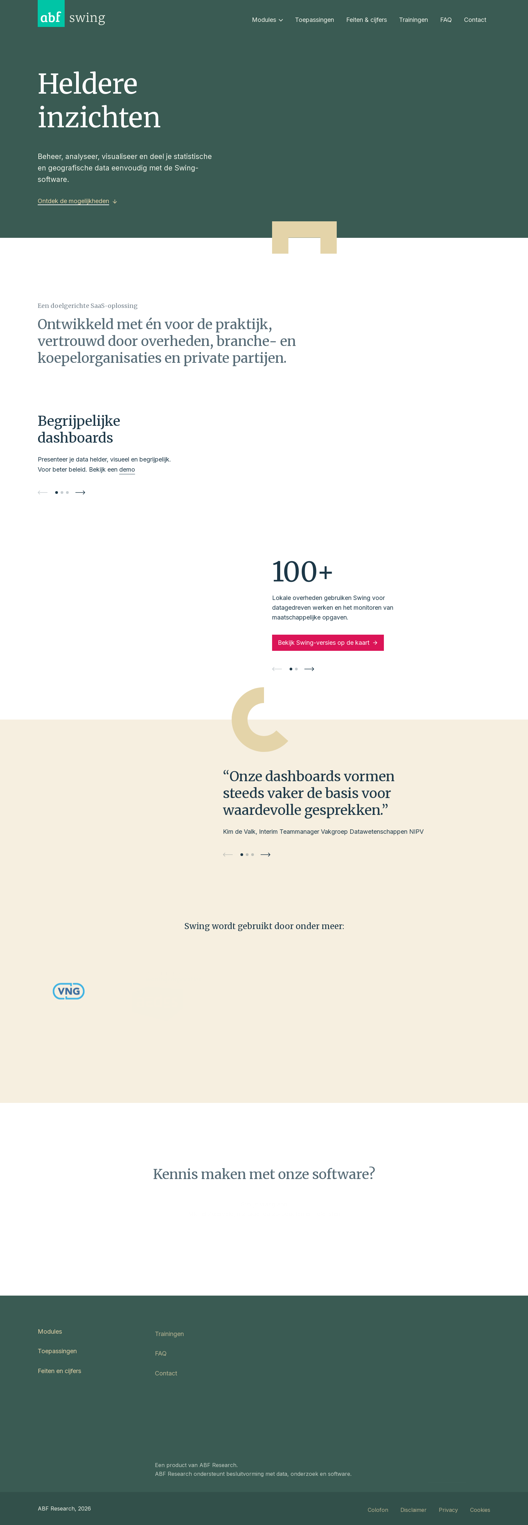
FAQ (446, 19)
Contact (475, 19)
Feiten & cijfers (366, 19)
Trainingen (413, 19)
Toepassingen (314, 19)
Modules (267, 19)
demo (127, 469)
